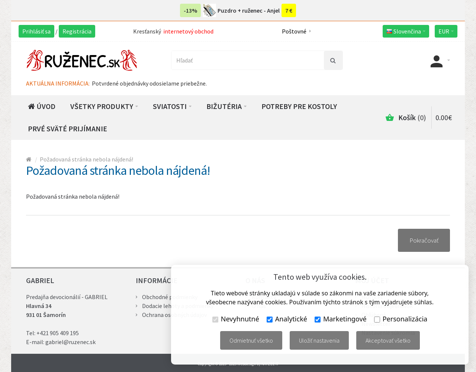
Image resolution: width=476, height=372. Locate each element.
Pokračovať (423, 240)
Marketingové (341, 318)
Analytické (287, 318)
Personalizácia (400, 318)
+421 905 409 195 (57, 333)
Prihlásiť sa (36, 31)
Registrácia (76, 31)
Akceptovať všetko (388, 340)
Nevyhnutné (235, 318)
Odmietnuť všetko (251, 340)
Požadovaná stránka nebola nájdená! (86, 159)
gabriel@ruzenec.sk (70, 342)
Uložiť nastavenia (319, 340)
